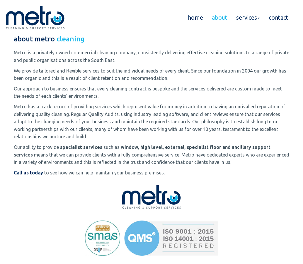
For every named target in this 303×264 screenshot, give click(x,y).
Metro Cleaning (35, 17)
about (219, 17)
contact (278, 17)
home (195, 17)
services (248, 17)
